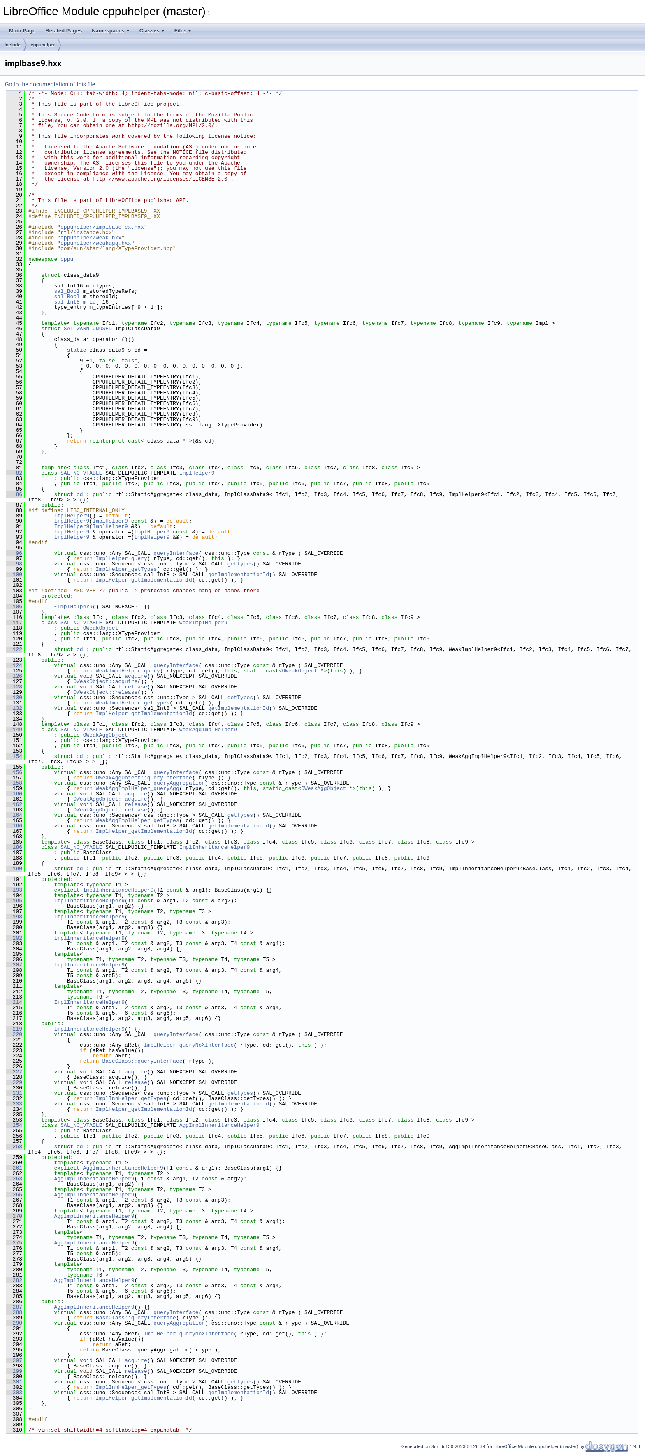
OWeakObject (100, 628)
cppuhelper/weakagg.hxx (95, 243)
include (13, 44)
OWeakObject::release (105, 692)
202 (14, 938)
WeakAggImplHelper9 (208, 729)
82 (14, 473)
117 (14, 622)
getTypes (240, 564)
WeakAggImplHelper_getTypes (137, 820)
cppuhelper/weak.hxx (90, 237)
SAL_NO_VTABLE (81, 473)
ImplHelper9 (197, 473)
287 (14, 1307)
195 (14, 900)
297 (14, 1360)
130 (14, 697)
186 (14, 847)
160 (14, 793)
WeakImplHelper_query (128, 670)
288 (14, 1312)
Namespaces (111, 31)
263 (14, 1178)
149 (14, 729)
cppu (66, 259)
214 (14, 1002)
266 (14, 1194)
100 (14, 574)
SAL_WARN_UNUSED (88, 328)
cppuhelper (43, 44)
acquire (136, 676)
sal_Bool (66, 291)
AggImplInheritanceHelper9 (219, 1125)
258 (14, 1146)
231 (14, 1093)
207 (14, 965)
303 (14, 1392)
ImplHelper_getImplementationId (144, 580)
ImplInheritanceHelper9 (214, 847)
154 (14, 756)
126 (14, 676)
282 (14, 1280)
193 (14, 890)
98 (14, 564)
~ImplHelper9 (73, 606)
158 (14, 783)
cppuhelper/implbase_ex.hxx (102, 227)
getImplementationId (238, 574)
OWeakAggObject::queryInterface (144, 777)
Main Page (22, 31)
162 (14, 804)
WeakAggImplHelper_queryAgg (137, 788)
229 (14, 1082)
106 (14, 606)
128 (14, 687)
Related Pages (63, 31)
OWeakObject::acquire (105, 681)
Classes (152, 31)
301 (14, 1382)
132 (14, 708)
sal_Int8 (66, 302)
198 (14, 916)
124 (14, 665)
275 (14, 1243)
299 (14, 1371)
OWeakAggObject (105, 735)
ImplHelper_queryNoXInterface (189, 1045)
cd (80, 494)
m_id (89, 302)
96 (14, 553)
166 (14, 826)
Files (183, 31)
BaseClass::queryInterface (142, 1061)
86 (14, 494)
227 (14, 1071)
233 (14, 1104)
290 (14, 1323)
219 (14, 1029)
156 (14, 772)
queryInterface (175, 553)
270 (14, 1216)
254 (14, 1125)
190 (14, 868)
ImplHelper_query (121, 558)
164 (14, 815)
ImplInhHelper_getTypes (131, 1098)
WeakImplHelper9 (203, 622)
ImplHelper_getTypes (126, 569)
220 (14, 1034)
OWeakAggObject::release (110, 809)
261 (14, 1168)
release (136, 687)
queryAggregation (179, 783)
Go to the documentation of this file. (51, 84)
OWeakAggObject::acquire (110, 799)
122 (14, 649)
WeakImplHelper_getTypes (132, 703)
